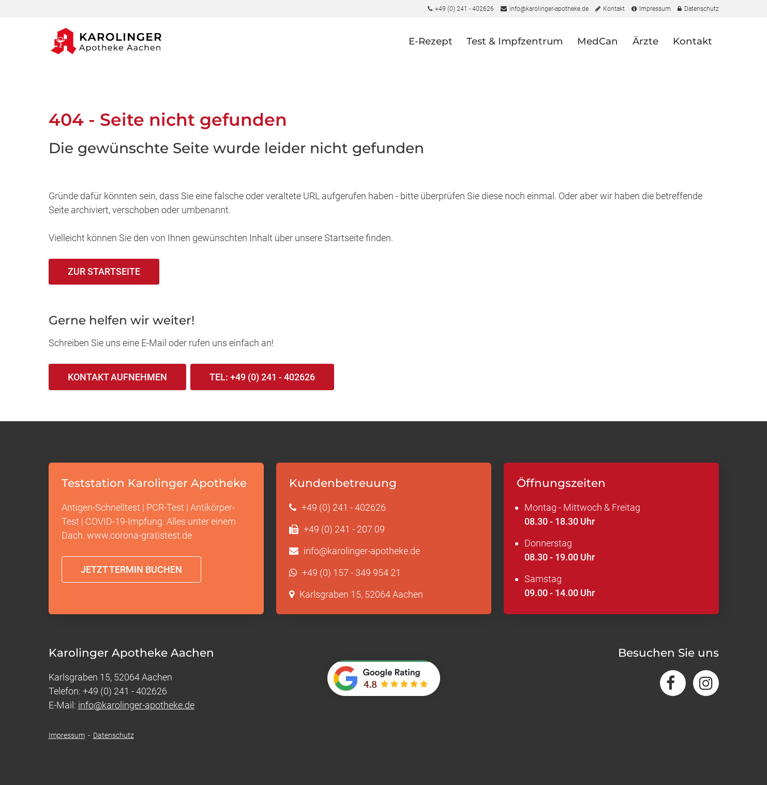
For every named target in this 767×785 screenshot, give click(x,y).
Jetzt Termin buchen (131, 569)
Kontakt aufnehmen (117, 377)
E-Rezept (431, 47)
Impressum (67, 735)
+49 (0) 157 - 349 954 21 (351, 572)
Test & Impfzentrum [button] (515, 47)
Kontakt (692, 47)
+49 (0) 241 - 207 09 (344, 529)
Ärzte (645, 47)
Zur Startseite (104, 271)
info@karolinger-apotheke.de (362, 550)
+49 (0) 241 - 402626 (344, 507)
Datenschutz (113, 735)
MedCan (597, 47)
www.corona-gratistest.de (139, 535)
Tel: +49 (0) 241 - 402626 (262, 377)
